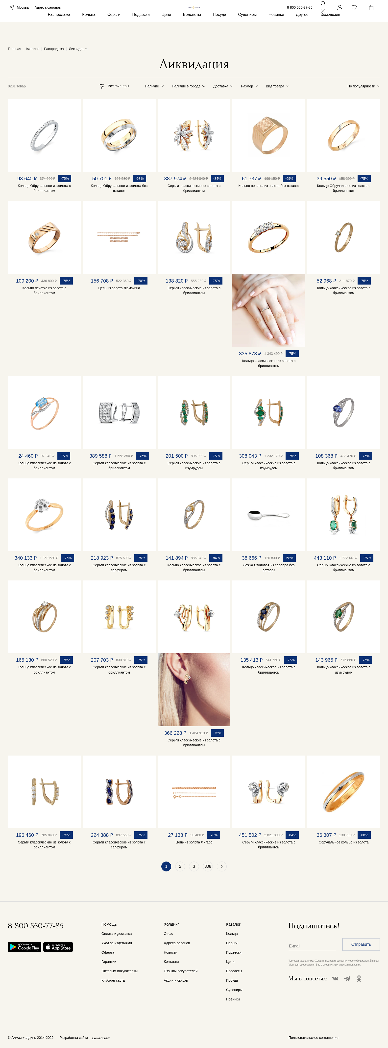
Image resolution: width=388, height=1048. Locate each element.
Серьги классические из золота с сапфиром (119, 567)
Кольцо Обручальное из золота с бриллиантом (44, 188)
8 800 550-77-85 (300, 14)
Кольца (89, 32)
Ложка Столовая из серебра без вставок (268, 567)
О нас (168, 934)
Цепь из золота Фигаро (193, 842)
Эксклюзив (330, 32)
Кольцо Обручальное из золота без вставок (119, 188)
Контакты (171, 962)
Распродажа (59, 32)
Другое (302, 32)
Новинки (276, 32)
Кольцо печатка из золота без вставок (269, 186)
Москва (18, 14)
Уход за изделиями (116, 943)
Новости (170, 952)
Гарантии (108, 962)
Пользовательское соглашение (314, 1038)
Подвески (141, 32)
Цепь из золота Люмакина (119, 288)
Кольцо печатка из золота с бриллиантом (44, 290)
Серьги (113, 32)
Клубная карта (113, 980)
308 (208, 866)
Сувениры (247, 32)
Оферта (107, 952)
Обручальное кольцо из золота (344, 842)
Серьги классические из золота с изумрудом (194, 465)
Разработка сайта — (75, 1038)
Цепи (166, 32)
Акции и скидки (176, 980)
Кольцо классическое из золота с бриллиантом (268, 363)
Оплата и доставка (116, 934)
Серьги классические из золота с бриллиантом (194, 188)
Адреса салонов (48, 14)
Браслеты (192, 32)
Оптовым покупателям (119, 971)
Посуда (219, 32)
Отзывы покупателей (180, 971)
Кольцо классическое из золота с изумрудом (343, 669)
